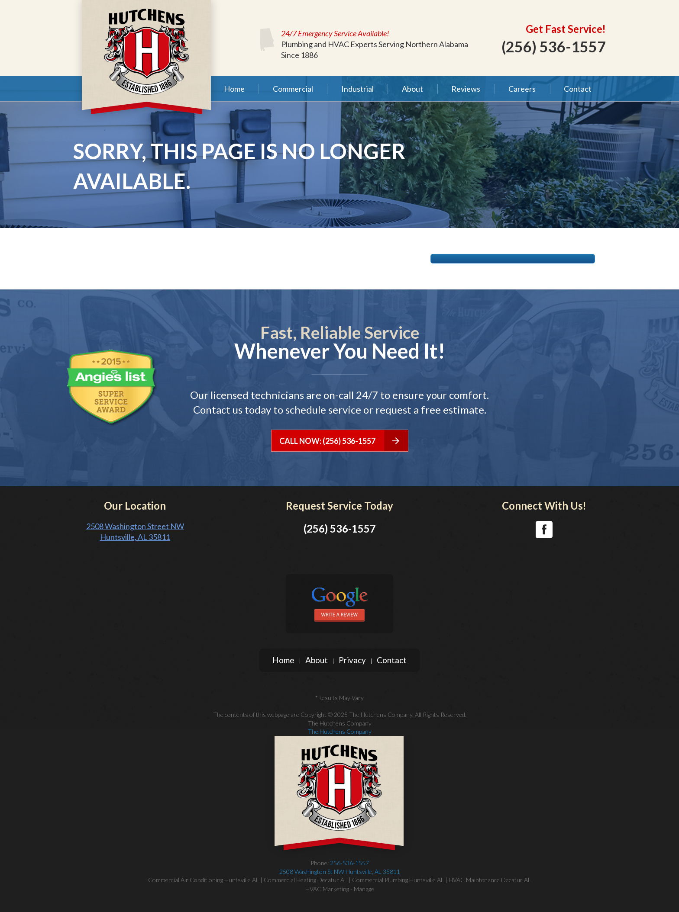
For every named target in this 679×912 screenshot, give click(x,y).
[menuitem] (234, 88)
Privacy (352, 660)
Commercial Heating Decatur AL (305, 879)
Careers (522, 88)
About (412, 88)
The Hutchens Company (340, 731)
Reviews (465, 88)
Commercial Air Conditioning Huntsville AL (203, 879)
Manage (364, 889)
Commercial (293, 88)
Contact (578, 88)
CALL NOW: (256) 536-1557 (343, 440)
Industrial (357, 88)
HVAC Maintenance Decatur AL (490, 879)
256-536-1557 (339, 867)
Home (234, 88)
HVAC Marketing (327, 889)
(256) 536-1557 (553, 46)
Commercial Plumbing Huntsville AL (398, 879)
